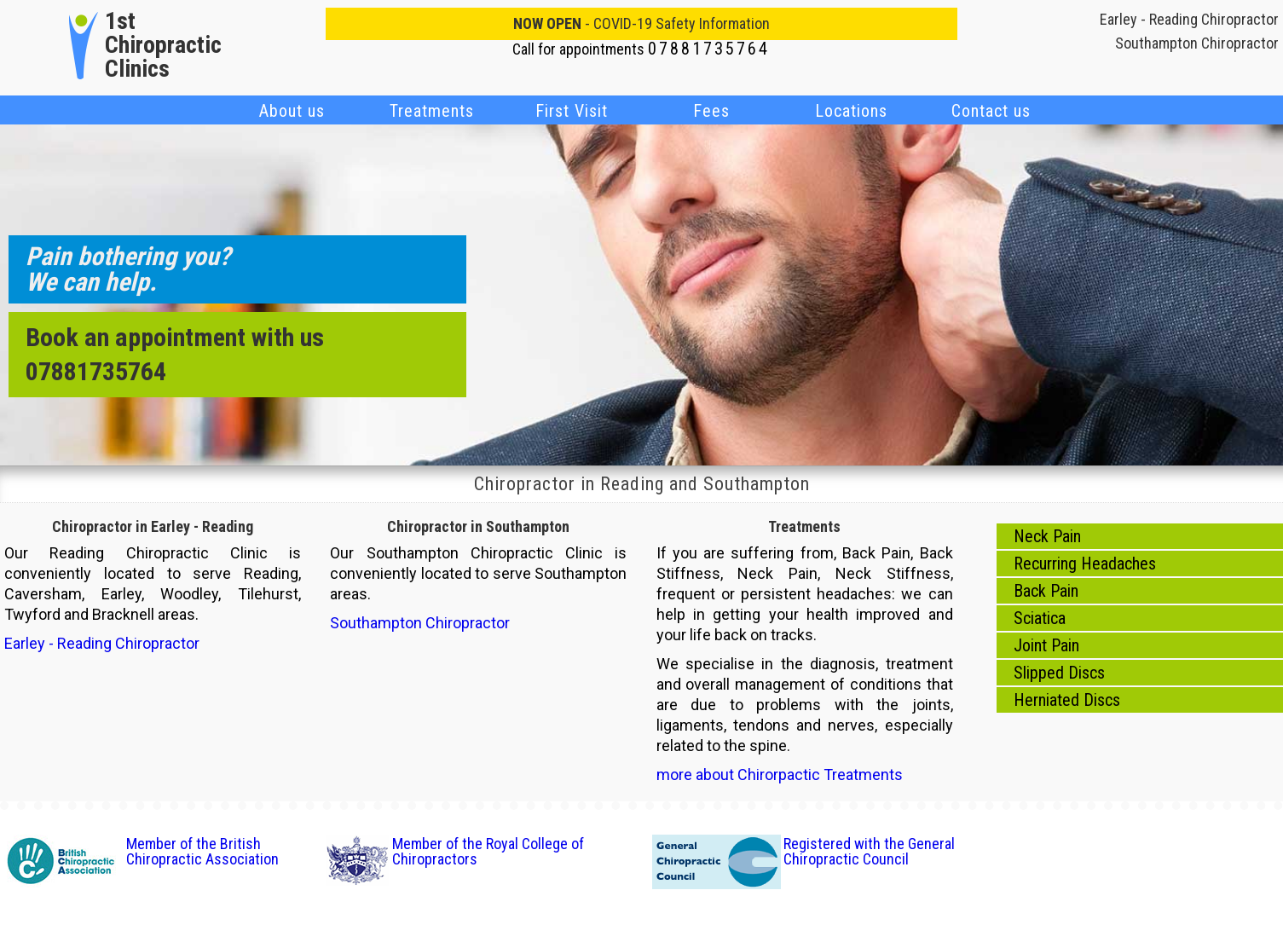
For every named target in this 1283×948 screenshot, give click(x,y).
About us (292, 111)
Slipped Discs (1059, 672)
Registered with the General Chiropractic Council (869, 851)
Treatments (432, 111)
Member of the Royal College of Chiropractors (488, 851)
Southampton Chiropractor (1197, 43)
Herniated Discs (1067, 700)
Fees (711, 111)
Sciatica (1040, 618)
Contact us (991, 111)
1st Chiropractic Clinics (163, 45)
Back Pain (1046, 591)
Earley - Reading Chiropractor (1189, 19)
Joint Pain (1046, 645)
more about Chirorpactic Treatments (779, 774)
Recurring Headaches (1085, 563)
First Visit (571, 111)
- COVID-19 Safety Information (641, 23)
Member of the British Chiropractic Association (202, 851)
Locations (851, 111)
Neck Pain (1047, 536)
